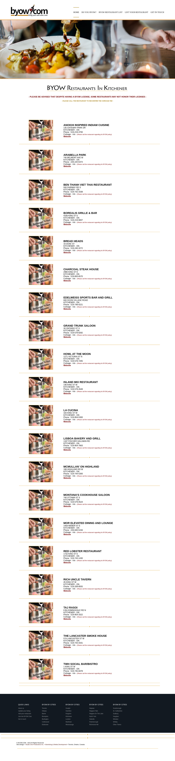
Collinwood (45, 722)
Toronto (44, 708)
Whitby (115, 722)
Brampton (45, 716)
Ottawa (44, 711)
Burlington (45, 719)
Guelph (68, 708)
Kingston (69, 713)
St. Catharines (118, 711)
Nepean (92, 708)
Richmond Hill (94, 724)
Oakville (92, 719)
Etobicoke (45, 724)
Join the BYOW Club (25, 716)
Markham (69, 722)
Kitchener (69, 716)
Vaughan (116, 716)
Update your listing (24, 711)
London (68, 719)
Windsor (116, 719)
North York (92, 716)
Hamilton (69, 711)
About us (21, 708)
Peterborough (94, 722)
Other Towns (117, 724)
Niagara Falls (93, 711)
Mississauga (70, 724)
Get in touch (22, 719)
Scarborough (117, 708)
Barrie (44, 713)
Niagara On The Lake (96, 713)
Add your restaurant (24, 713)
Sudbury (116, 713)
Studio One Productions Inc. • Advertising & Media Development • (47, 744)
